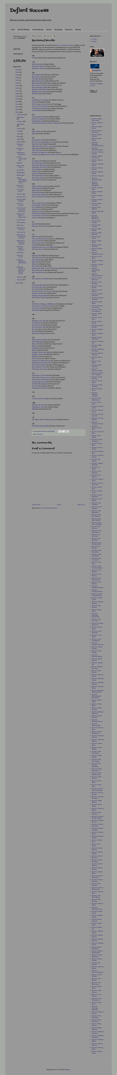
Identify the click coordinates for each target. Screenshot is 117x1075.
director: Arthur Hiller (97, 192)
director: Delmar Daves (97, 334)
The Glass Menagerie (40, 165)
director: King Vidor (96, 610)
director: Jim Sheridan (96, 539)
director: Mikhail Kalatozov (97, 712)
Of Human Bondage (39, 285)
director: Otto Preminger (96, 752)
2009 (17, 283)
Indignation (36, 209)
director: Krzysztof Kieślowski (95, 615)
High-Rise (35, 190)
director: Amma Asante (97, 160)
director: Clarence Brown (97, 274)
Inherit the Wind (38, 213)
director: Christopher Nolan (96, 269)
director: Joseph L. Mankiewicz (97, 594)
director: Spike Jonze (97, 924)
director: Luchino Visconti (98, 643)
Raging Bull (20, 175)
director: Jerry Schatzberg (96, 531)
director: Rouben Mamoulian (97, 888)
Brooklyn (35, 93)
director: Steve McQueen (97, 947)
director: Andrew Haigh (97, 172)
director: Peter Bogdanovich (97, 773)
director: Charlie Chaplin (97, 265)
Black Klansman (38, 81)
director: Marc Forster (97, 651)
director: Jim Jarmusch (96, 535)
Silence (34, 346)
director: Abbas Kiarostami (97, 119)
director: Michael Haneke (98, 683)
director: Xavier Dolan (97, 1052)
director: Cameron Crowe (97, 253)
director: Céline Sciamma (97, 294)
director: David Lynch (97, 322)
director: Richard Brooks (97, 821)
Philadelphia (21, 172)
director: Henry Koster (97, 448)
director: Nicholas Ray (96, 724)
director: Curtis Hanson (97, 290)
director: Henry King (97, 444)
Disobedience (37, 121)
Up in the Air (21, 232)
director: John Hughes (96, 570)
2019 (17, 88)
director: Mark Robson (97, 659)
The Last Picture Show (40, 239)
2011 (17, 109)
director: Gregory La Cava (97, 422)
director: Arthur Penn (97, 196)
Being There (36, 77)
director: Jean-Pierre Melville (97, 523)
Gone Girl (35, 173)
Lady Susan (36, 236)
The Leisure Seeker (39, 243)
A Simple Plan (37, 348)
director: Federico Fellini (97, 369)
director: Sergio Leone (97, 912)
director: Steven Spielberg (97, 955)
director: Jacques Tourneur (97, 483)
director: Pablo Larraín (97, 756)
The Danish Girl (38, 117)
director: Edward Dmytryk (97, 354)
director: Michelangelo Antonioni (96, 696)
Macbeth (35, 255)
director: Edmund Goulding (98, 350)
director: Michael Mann (98, 687)
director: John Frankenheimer (97, 567)
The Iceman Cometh (39, 203)
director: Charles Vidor (97, 261)
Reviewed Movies (20, 186)
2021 (17, 83)
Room (34, 331)
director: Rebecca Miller (98, 809)
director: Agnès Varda (97, 127)
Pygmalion (36, 310)
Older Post (81, 504)
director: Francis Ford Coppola (97, 373)
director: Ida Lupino (96, 460)
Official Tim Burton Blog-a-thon (21, 215)
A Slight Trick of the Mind (41, 352)
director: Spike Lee (97, 928)
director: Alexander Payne (97, 148)
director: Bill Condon (96, 221)
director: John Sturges (96, 582)
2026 (17, 70)
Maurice (35, 262)
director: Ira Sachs (96, 468)
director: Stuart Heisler (97, 959)
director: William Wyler (98, 1040)
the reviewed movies (64, 45)
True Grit (35, 386)
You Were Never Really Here (42, 419)
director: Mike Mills (97, 704)
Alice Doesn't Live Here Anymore (21, 209)
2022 (17, 80)
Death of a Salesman (39, 119)
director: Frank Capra (97, 381)
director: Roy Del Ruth (97, 892)
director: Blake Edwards (97, 233)
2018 (17, 91)
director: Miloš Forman (97, 716)
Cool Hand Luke (20, 190)
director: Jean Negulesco (96, 511)
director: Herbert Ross (97, 452)
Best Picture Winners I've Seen (21, 242)
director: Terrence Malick (97, 971)
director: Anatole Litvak (97, 164)
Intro (13, 29)
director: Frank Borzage (97, 377)
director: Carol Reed (97, 257)
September (20, 124)
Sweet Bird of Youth (39, 367)
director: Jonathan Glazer (97, 590)
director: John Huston (96, 574)
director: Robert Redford (97, 864)
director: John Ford (96, 563)
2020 (17, 85)
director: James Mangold (97, 495)
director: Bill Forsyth (96, 225)
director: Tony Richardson (96, 999)
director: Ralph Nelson (97, 801)
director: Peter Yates (97, 785)
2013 (17, 104)
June (18, 134)
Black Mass (36, 83)
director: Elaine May (97, 358)
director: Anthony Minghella (95, 183)
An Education (21, 197)
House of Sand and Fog (40, 197)
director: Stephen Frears (97, 943)
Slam (33, 350)
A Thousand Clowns (39, 382)
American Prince (38, 66)
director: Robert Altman (97, 852)
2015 (17, 99)
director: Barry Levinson (97, 204)
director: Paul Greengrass (96, 760)
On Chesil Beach (38, 287)
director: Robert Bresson (97, 856)
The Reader (36, 323)
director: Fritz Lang (96, 403)
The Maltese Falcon (39, 257)
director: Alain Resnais (97, 135)
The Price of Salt (38, 308)
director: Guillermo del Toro (96, 427)
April (19, 139)
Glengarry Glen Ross (39, 167)
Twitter (94, 39)
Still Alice (35, 356)
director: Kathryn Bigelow (97, 602)
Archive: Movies (23, 29)
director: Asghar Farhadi (97, 200)
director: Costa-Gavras (97, 286)
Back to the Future (20, 166)
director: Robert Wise (97, 872)
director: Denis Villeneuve (97, 338)
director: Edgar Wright (97, 346)
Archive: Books (37, 29)
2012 (17, 107)
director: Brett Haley (96, 241)
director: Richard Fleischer (97, 825)
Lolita (34, 245)
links (38, 434)
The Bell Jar (36, 79)
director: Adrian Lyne (97, 123)
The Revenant (37, 325)
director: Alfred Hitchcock (97, 156)
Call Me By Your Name (40, 100)
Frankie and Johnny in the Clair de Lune (46, 154)
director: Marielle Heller (97, 655)
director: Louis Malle (97, 635)
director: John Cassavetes (96, 555)
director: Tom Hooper (96, 995)
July (18, 131)
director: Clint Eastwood (96, 278)
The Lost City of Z (38, 249)
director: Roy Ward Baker (96, 896)
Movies (78, 29)
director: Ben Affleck (96, 208)
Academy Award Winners (21, 248)
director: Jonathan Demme (97, 586)
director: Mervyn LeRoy (97, 675)
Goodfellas (20, 170)
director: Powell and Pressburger (97, 789)
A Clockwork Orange (39, 108)
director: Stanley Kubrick (97, 939)
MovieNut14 (96, 70)
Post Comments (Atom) (49, 508)
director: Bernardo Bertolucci (95, 216)
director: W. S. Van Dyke (97, 1016)
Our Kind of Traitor (39, 297)
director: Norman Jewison (98, 736)
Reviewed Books (20, 145)
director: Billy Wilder (96, 229)
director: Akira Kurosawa (97, 131)
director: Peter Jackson (97, 777)
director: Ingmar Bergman (97, 464)
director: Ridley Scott (97, 840)
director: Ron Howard (96, 884)
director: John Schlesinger (96, 578)
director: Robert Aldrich (97, 848)
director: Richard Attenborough (97, 817)
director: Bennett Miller (97, 212)
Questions (20, 225)
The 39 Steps (21, 194)
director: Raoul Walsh (97, 805)
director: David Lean (97, 318)
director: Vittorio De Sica (97, 1012)
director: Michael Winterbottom (98, 691)
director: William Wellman (98, 1036)
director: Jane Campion (96, 503)
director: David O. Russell (97, 326)
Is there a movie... (20, 256)
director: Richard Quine (97, 833)
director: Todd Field (96, 987)
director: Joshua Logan (97, 598)
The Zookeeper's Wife (40, 426)
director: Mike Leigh (97, 700)
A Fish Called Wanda (21, 200)
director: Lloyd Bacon (97, 627)
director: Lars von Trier (96, 620)
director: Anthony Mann (97, 178)
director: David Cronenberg (97, 310)
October (20, 121)
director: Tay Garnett (96, 963)
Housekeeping (37, 192)
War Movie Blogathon (21, 153)
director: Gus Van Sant (98, 432)
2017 (17, 93)
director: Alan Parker (96, 139)
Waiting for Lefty (38, 407)
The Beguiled (37, 75)
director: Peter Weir (97, 781)
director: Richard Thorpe (97, 837)
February (20, 277)
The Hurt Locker (20, 204)
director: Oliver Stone (97, 744)
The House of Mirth (39, 194)
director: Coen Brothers (97, 282)
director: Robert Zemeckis (97, 876)
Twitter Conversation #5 (22, 158)
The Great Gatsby (38, 178)
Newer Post (36, 504)
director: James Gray (97, 487)
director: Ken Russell (96, 606)
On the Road (36, 289)
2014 (17, 101)
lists (41, 434)
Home (59, 504)
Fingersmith (36, 148)
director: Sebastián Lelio (97, 908)
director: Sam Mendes (96, 900)
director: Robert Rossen (97, 868)
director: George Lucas (97, 411)
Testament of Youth (39, 375)
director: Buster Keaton (97, 249)
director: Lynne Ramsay (97, 647)
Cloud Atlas (36, 110)
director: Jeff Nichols (96, 527)
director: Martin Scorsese (97, 667)
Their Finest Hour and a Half (42, 377)
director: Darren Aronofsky (97, 306)
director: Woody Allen (97, 1048)
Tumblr (94, 41)
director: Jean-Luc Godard (96, 515)
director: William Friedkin (98, 1032)
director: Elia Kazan (96, 361)
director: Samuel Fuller (97, 904)
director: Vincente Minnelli (95, 1007)
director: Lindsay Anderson (97, 624)
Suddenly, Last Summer (40, 363)
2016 (17, 96)
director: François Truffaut (95, 394)
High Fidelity (37, 188)
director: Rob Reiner (96, 844)
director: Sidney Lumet (97, 916)
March (19, 142)
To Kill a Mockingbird (40, 384)
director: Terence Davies (98, 967)
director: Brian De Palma (97, 245)
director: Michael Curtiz (98, 679)
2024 (17, 75)
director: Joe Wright (96, 547)
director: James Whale (97, 499)
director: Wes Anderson (96, 1020)
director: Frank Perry (97, 389)
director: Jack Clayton (96, 475)
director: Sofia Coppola (96, 920)
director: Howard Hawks (97, 456)
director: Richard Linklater (97, 829)
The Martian (36, 260)
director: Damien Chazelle (97, 298)
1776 (33, 58)
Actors (49, 29)
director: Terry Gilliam (97, 975)
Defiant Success (29, 10)
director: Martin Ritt (97, 663)
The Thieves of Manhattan (41, 379)
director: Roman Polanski (97, 880)
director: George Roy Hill (97, 415)
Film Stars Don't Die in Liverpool (43, 146)
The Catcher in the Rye (40, 104)
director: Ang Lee (98, 176)
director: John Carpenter (96, 551)
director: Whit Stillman (97, 1028)
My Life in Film (20, 149)
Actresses (58, 29)
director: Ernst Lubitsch (97, 365)
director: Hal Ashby (96, 436)
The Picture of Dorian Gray (42, 306)
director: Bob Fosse (96, 237)
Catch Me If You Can (21, 228)
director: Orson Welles (97, 748)
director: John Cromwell (96, 559)
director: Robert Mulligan (97, 860)
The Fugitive (21, 222)
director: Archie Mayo (97, 188)
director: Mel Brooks (96, 671)
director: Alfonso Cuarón (97, 152)
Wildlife (35, 409)
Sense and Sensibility (40, 340)
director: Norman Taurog (98, 740)
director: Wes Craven (96, 1024)
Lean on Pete (36, 241)
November (20, 117)
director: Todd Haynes (96, 991)
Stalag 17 (19, 163)
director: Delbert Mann (97, 330)
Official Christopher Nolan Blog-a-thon (22, 180)
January (20, 279)
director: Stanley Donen (97, 931)
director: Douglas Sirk (97, 342)
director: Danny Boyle (97, 302)
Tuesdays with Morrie (40, 388)
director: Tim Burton (96, 979)
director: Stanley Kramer (97, 935)
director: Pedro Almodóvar (97, 769)
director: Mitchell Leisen (97, 720)
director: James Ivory (97, 491)
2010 (17, 112)
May (18, 136)
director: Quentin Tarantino (97, 797)
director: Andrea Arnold (97, 168)
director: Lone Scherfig (97, 631)
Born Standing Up (38, 87)
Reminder (20, 252)
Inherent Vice (37, 211)
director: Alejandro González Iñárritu (98, 144)
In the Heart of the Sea (40, 215)
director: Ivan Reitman (96, 472)
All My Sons (36, 64)
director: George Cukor (97, 407)
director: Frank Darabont (97, 385)
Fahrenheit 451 (37, 140)
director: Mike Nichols (97, 708)
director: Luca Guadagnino (96, 639)
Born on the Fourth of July (41, 85)
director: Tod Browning (96, 983)
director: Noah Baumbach (97, 732)
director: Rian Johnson (96, 813)
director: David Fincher (97, 314)
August (19, 128)
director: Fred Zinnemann (96, 399)
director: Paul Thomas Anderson (96, 764)
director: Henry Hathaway (97, 440)
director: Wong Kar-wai (97, 1044)
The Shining (36, 342)
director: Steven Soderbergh (97, 951)
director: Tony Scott (96, 1003)
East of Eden (36, 131)
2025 (17, 72)
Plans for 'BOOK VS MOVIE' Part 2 (22, 262)
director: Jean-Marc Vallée (96, 519)
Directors (68, 29)
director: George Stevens (97, 418)
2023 (17, 78)
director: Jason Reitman (97, 507)
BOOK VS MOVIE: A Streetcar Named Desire (21, 270)
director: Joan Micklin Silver (96, 543)
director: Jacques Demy (97, 479)
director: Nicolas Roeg (97, 728)
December (20, 114)
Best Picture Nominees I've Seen (21, 236)
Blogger (67, 1069)
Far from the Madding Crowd (42, 142)
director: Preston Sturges (97, 793)
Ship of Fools (36, 344)
